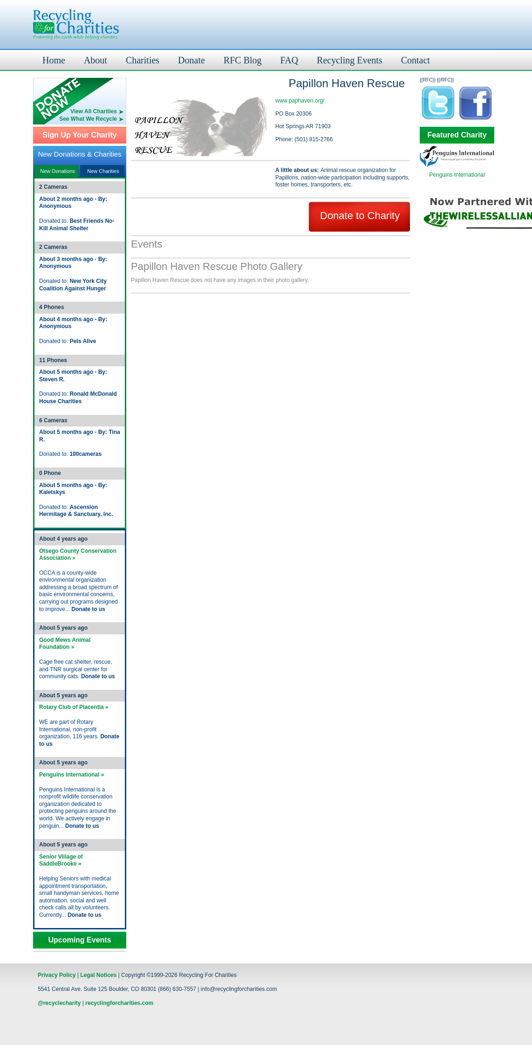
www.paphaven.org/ (299, 100)
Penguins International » (71, 774)
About (95, 60)
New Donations (57, 171)
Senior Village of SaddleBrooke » (61, 860)
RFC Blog (243, 60)
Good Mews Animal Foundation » (64, 644)
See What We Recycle (88, 119)
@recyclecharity (59, 1003)
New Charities (103, 171)
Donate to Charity (360, 215)
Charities (142, 60)
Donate (191, 60)
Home (53, 60)
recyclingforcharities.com (119, 1003)
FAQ (289, 60)
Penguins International (456, 175)
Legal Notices (98, 975)
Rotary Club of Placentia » (74, 707)
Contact (415, 60)
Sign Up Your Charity (79, 135)
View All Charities (93, 111)
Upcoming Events (79, 940)
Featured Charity (456, 135)
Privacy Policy (56, 975)
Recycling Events (349, 60)
